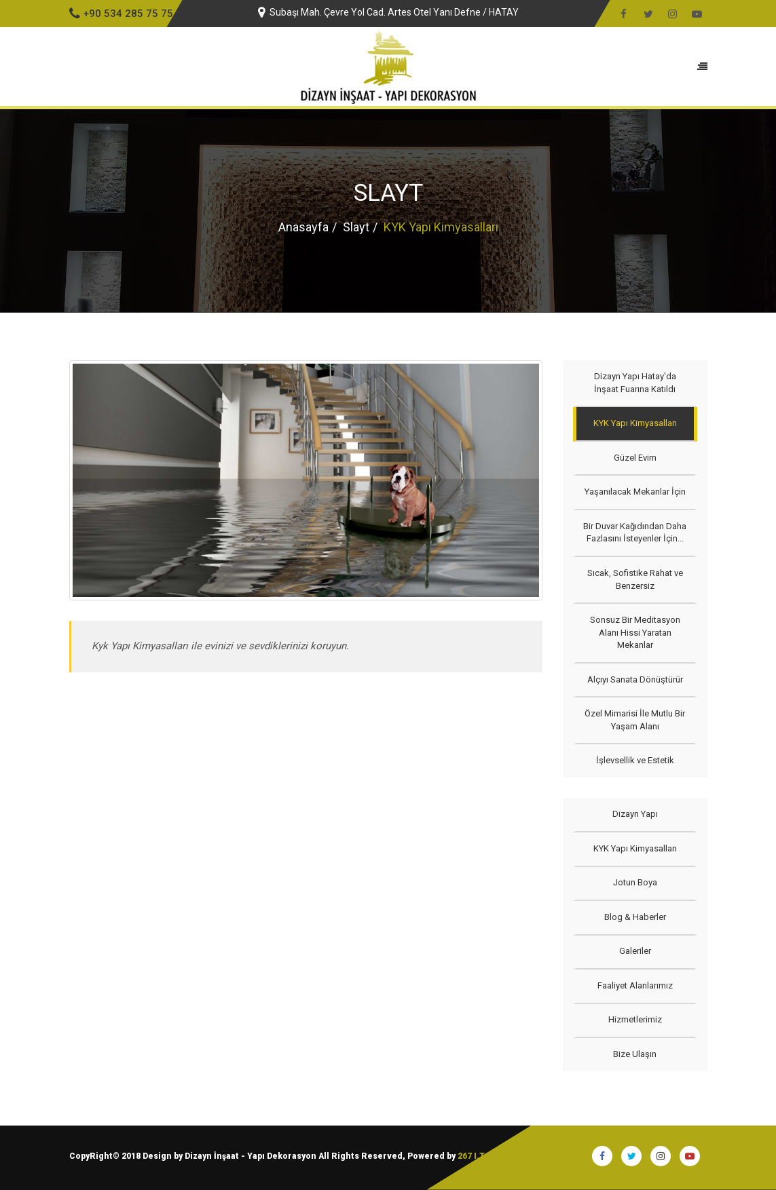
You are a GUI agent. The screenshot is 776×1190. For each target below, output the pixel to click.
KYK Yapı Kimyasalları (635, 423)
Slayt (356, 227)
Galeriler (635, 951)
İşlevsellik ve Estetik (635, 760)
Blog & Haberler (635, 917)
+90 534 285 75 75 (121, 13)
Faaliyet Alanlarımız (635, 985)
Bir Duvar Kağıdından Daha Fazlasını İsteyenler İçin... (634, 532)
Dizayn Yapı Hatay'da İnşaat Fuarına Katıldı (635, 382)
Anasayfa (303, 227)
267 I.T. (472, 1156)
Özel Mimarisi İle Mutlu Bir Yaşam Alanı (635, 719)
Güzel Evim (635, 458)
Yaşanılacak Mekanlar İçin (635, 491)
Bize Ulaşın (635, 1054)
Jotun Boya (635, 882)
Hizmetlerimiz (635, 1019)
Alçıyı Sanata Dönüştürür (635, 679)
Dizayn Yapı (635, 814)
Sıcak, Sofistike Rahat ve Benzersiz (635, 579)
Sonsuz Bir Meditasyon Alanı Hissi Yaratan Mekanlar (635, 632)
